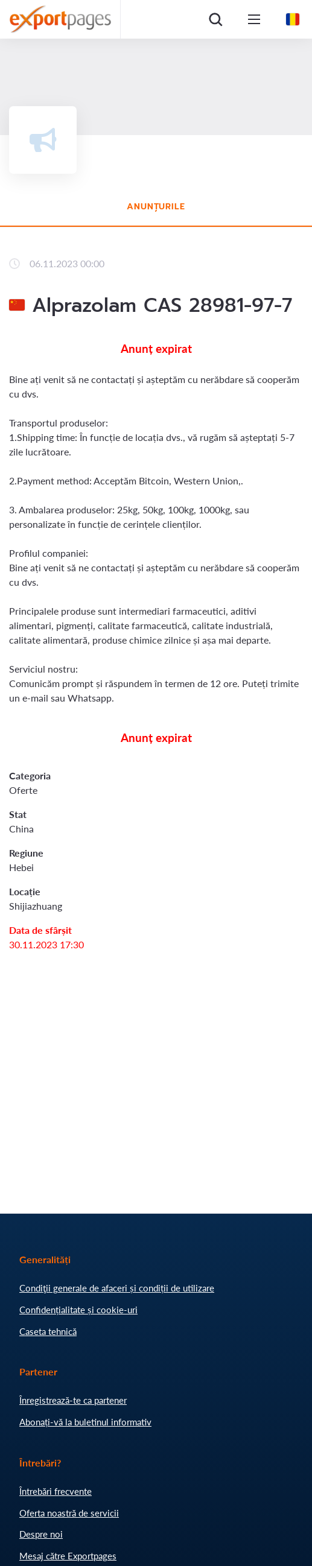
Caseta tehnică (48, 1331)
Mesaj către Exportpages (67, 1555)
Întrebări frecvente (55, 1491)
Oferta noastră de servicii (69, 1512)
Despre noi (41, 1534)
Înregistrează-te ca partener (73, 1400)
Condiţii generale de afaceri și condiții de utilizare (116, 1287)
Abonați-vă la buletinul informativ (85, 1421)
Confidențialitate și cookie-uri (78, 1309)
